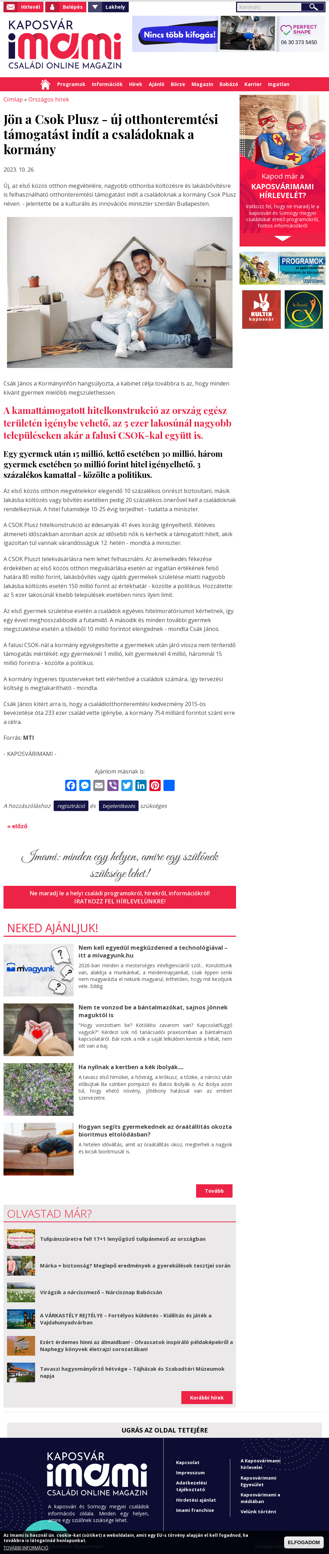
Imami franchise (195, 1509)
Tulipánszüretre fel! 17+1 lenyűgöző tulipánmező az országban (123, 1237)
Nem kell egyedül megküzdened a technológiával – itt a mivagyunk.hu (151, 949)
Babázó (229, 84)
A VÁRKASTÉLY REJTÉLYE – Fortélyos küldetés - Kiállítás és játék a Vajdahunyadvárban (126, 1318)
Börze (178, 84)
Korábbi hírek (207, 1396)
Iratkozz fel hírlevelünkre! (120, 900)
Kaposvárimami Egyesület (258, 1479)
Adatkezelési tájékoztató (191, 1485)
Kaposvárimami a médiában (260, 1496)
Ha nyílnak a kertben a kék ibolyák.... (130, 1065)
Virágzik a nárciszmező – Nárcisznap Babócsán (101, 1291)
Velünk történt (258, 1510)
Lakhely (115, 7)
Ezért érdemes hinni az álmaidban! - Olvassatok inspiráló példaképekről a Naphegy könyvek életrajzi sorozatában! (136, 1344)
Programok (71, 84)
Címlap (45, 84)
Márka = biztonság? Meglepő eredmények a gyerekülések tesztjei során (135, 1264)
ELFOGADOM (304, 1542)
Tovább (214, 1189)
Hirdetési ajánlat (196, 1498)
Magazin (202, 84)
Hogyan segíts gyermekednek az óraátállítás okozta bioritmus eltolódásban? (153, 1129)
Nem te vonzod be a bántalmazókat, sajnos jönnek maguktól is (151, 1009)
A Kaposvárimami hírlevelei (261, 1462)
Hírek (135, 84)
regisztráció (71, 805)
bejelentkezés (118, 805)
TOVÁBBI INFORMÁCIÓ (26, 1548)
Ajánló (156, 84)
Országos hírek (47, 99)
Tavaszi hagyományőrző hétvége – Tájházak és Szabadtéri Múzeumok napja (132, 1371)
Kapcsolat (188, 1461)
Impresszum (190, 1471)
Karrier (253, 84)
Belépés (73, 7)
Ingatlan (278, 84)
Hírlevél (30, 7)
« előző (17, 825)
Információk (107, 84)
